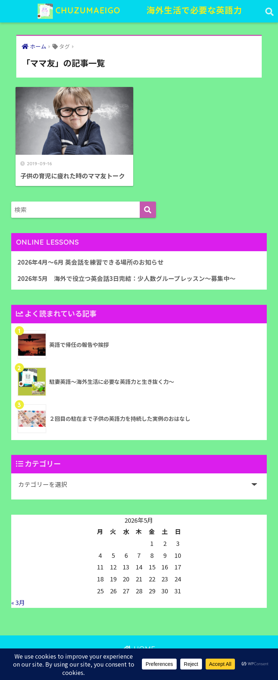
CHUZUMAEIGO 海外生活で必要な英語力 (140, 11)
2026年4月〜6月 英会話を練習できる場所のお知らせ (90, 262)
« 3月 (18, 602)
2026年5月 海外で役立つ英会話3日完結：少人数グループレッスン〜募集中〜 (126, 278)
